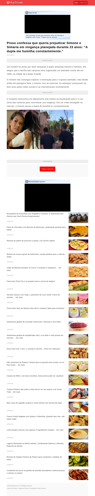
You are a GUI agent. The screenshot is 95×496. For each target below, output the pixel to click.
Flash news (83, 2)
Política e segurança (19, 488)
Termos (27, 488)
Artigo (76, 2)
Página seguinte (47, 169)
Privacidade (32, 488)
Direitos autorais (41, 488)
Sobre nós (10, 488)
